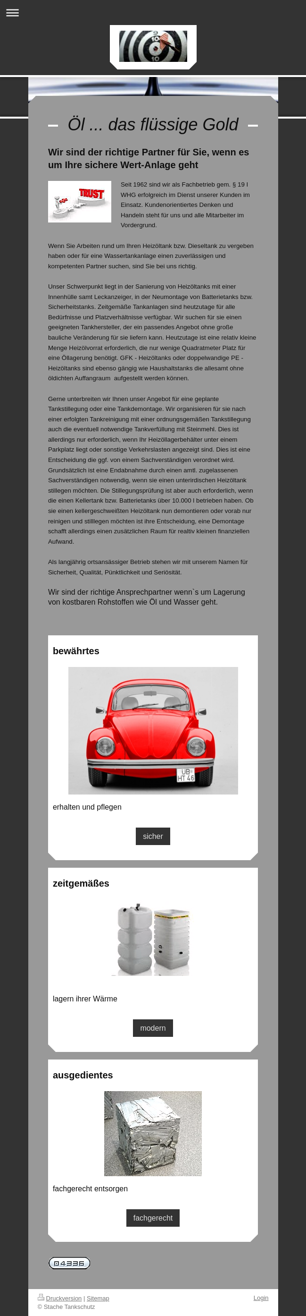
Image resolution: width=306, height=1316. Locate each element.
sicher (153, 836)
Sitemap (98, 1298)
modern (152, 1028)
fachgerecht (153, 1218)
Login (261, 1297)
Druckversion (60, 1298)
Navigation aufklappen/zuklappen (153, 12)
